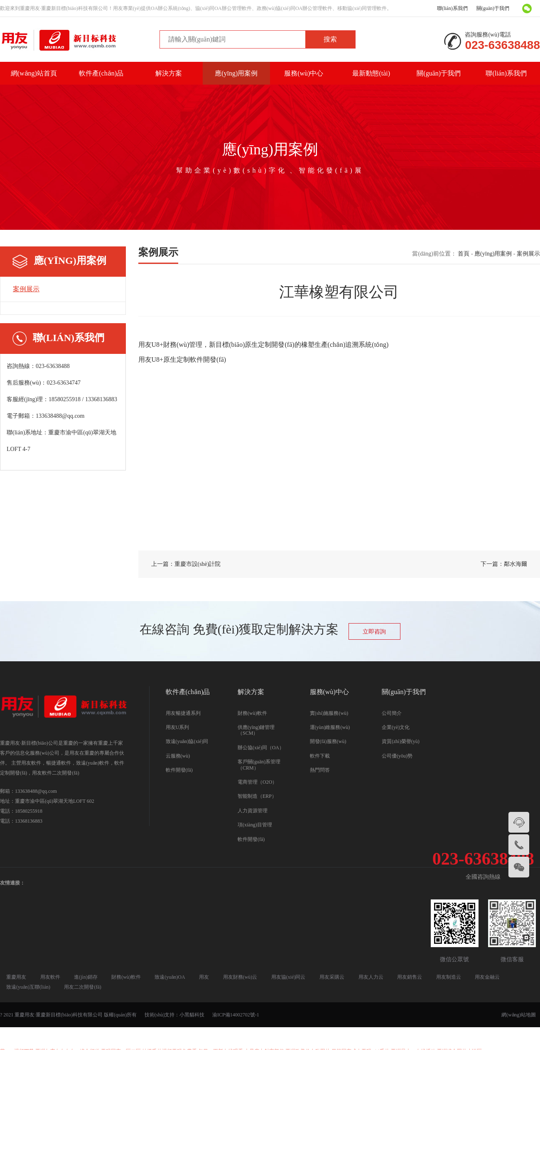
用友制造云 (448, 977)
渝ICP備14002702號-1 (235, 1015)
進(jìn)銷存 (86, 977)
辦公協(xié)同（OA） (261, 747)
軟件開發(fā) (179, 770)
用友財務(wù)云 (240, 977)
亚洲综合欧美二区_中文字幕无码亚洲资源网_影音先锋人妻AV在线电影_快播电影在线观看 (354, 1064)
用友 (204, 977)
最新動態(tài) (371, 73)
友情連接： (12, 883)
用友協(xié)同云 (288, 977)
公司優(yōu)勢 (397, 756)
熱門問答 (320, 770)
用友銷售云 (409, 977)
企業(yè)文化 (396, 727)
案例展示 (26, 288)
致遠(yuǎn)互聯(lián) (28, 987)
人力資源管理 (253, 811)
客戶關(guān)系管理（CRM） (259, 764)
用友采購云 (331, 977)
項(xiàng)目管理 (255, 825)
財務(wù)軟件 (252, 713)
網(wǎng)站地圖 (518, 1015)
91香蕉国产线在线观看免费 (215, 1064)
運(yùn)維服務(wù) (330, 727)
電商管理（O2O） (257, 782)
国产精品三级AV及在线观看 (270, 1037)
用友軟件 (50, 977)
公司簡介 (392, 713)
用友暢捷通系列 (183, 713)
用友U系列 (177, 727)
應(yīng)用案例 (236, 73)
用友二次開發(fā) (82, 987)
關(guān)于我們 (492, 8)
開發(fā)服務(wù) (328, 741)
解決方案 (168, 73)
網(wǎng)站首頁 (34, 73)
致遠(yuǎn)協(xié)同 (187, 741)
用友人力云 (370, 977)
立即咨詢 (374, 632)
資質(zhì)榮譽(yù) (401, 741)
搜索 (330, 39)
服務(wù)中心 (303, 73)
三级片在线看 (161, 1064)
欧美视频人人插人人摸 (112, 1064)
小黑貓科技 (191, 1015)
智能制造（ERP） (257, 796)
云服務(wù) (178, 756)
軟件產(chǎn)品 (101, 73)
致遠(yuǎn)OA (170, 977)
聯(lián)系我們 (452, 8)
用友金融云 (487, 977)
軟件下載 (320, 756)
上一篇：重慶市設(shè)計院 (186, 564)
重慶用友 (16, 977)
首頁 (463, 254)
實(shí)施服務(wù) (329, 713)
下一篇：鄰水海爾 (504, 564)
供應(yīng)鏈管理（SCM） (256, 730)
